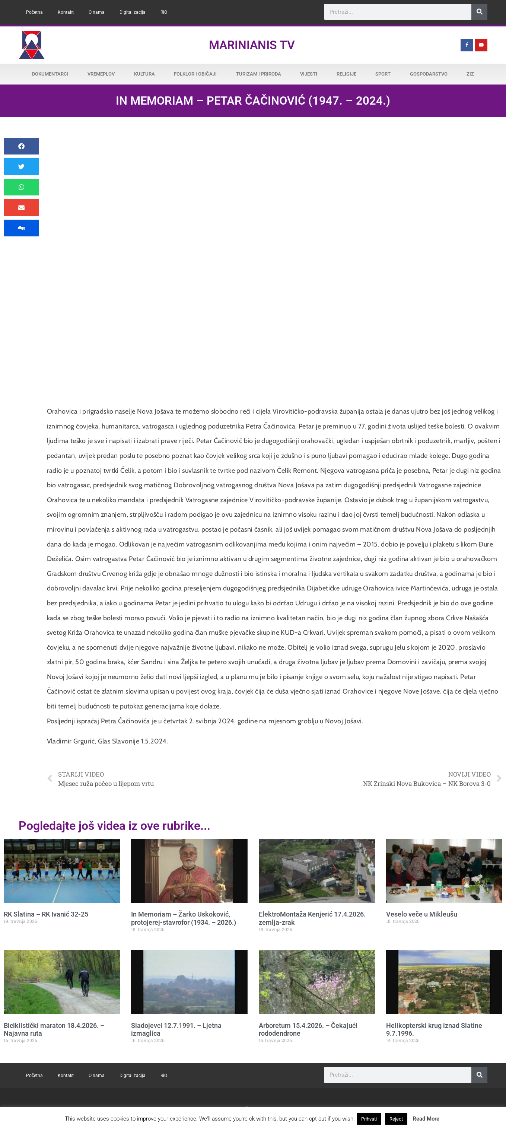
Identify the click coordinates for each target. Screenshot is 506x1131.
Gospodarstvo (429, 74)
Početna (34, 12)
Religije (346, 74)
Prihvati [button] (369, 1119)
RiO (163, 12)
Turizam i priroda (258, 74)
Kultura (144, 74)
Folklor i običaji (195, 74)
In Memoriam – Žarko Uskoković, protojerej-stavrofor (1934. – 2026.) (183, 918)
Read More (426, 1118)
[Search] (479, 12)
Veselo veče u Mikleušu (421, 914)
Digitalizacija (133, 12)
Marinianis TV (252, 45)
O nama (97, 12)
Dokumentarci (50, 74)
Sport (383, 74)
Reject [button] (396, 1119)
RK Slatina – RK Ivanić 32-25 (46, 914)
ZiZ (470, 74)
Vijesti (308, 74)
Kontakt (66, 12)
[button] (21, 146)
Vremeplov (101, 74)
